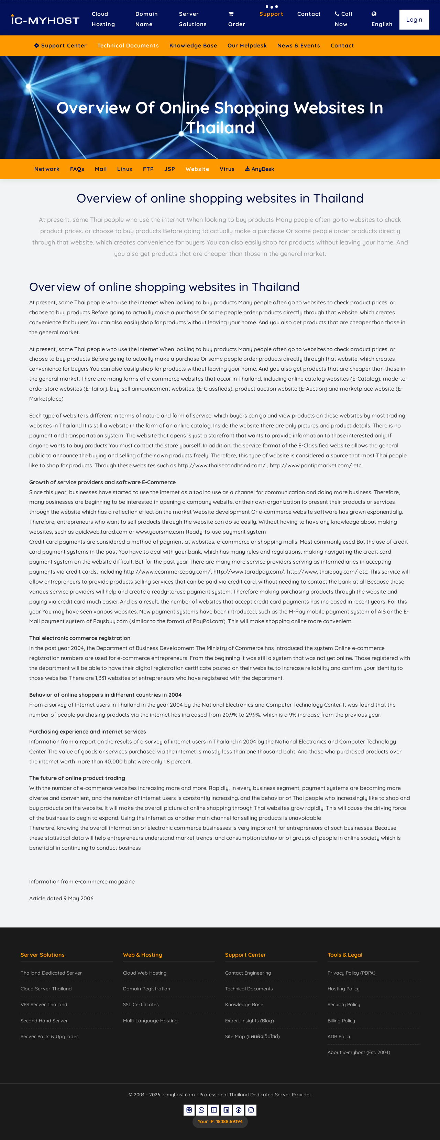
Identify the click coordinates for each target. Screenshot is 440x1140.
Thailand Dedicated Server (51, 973)
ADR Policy (340, 1036)
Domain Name (146, 19)
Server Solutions (193, 19)
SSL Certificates (141, 1004)
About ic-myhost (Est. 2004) (359, 1052)
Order (236, 19)
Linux (125, 168)
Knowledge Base (193, 45)
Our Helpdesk (247, 45)
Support (272, 13)
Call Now (343, 19)
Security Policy (344, 1004)
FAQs (77, 168)
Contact (309, 13)
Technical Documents (128, 45)
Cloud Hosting (103, 19)
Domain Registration (146, 989)
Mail (101, 168)
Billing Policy (341, 1021)
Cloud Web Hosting (145, 973)
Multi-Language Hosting (150, 1021)
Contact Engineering (248, 973)
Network (47, 168)
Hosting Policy (344, 989)
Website (197, 168)
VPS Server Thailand (44, 1004)
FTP (148, 168)
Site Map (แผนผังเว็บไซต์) (252, 1036)
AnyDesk (259, 168)
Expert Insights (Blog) (249, 1021)
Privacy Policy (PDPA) (351, 973)
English (382, 19)
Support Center (60, 45)
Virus (227, 168)
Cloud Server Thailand (46, 989)
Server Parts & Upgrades (50, 1036)
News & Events (298, 45)
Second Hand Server (44, 1021)
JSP (169, 168)
